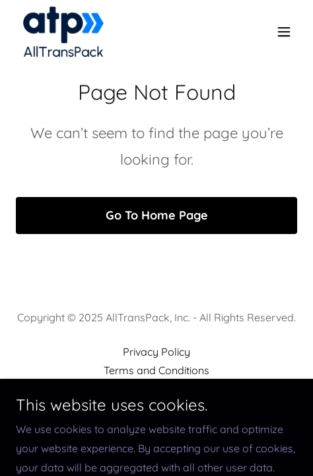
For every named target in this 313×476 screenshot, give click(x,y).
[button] (284, 32)
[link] (63, 31)
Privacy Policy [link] (156, 351)
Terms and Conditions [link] (156, 370)
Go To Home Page (157, 215)
